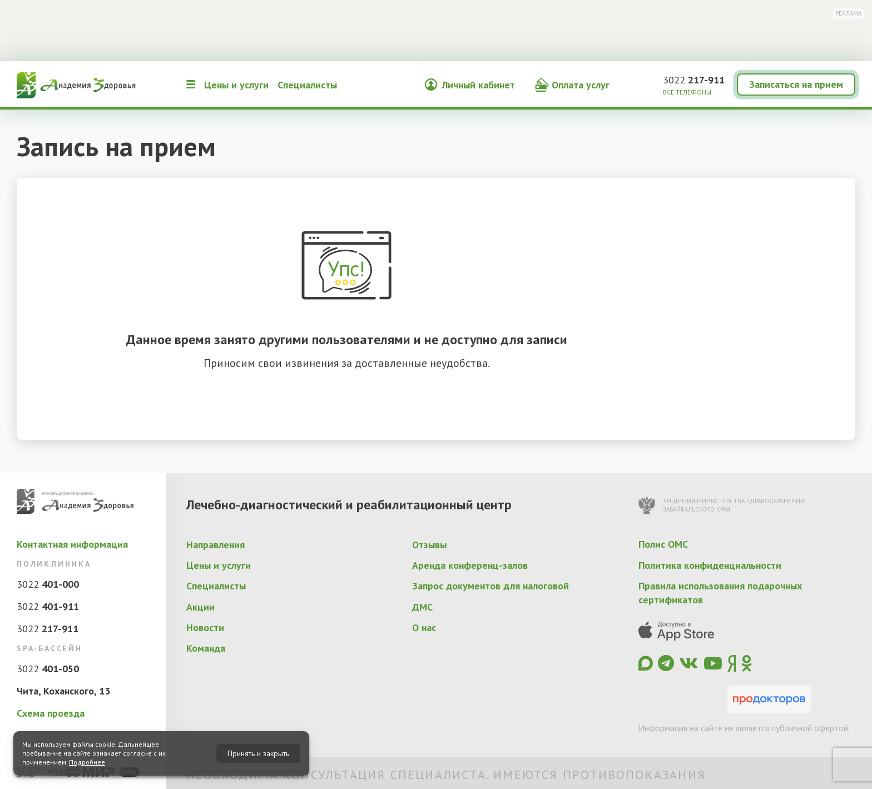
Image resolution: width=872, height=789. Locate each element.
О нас (424, 627)
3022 (694, 79)
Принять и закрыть (258, 753)
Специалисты (307, 84)
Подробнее (87, 762)
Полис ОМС (663, 544)
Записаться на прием (796, 84)
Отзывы (429, 544)
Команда (205, 648)
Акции (200, 607)
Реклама (848, 13)
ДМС (422, 607)
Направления (215, 544)
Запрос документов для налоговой (490, 585)
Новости (205, 627)
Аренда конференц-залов (470, 565)
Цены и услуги (236, 84)
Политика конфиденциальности (709, 565)
